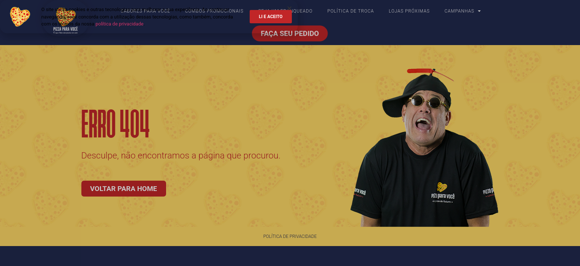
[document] (290, 133)
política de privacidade (119, 24)
